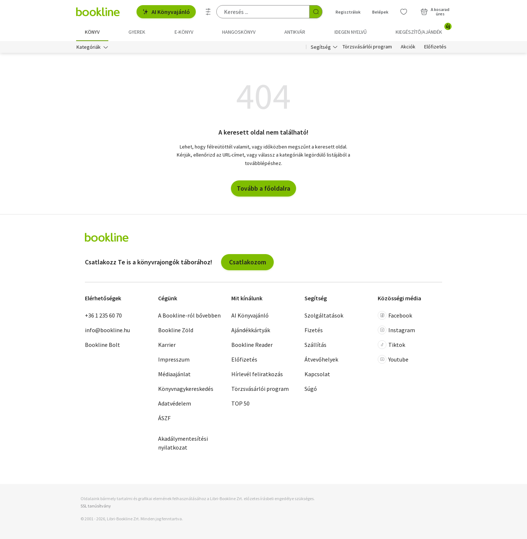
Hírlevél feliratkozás (257, 374)
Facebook (395, 315)
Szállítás (315, 345)
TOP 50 (240, 403)
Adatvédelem (174, 403)
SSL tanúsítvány (96, 506)
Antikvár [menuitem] (294, 32)
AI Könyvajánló (166, 11)
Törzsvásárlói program (367, 47)
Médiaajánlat (174, 374)
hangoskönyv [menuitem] (238, 32)
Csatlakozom (247, 262)
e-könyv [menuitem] (184, 32)
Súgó (310, 389)
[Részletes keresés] (208, 11)
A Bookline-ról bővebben (189, 315)
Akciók (408, 47)
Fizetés (313, 330)
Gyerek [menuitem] (136, 32)
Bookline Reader (252, 345)
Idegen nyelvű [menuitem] (350, 32)
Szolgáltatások (323, 315)
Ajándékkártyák (250, 330)
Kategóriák (88, 47)
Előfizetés (435, 47)
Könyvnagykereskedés (185, 389)
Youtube (393, 359)
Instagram (396, 330)
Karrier (167, 345)
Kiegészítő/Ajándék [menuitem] (423, 29)
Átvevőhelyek (321, 359)
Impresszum (174, 359)
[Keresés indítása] (315, 11)
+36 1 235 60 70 (103, 315)
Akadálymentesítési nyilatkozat (183, 443)
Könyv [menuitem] (92, 32)
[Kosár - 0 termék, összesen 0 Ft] (435, 11)
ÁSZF (164, 418)
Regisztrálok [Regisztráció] (348, 12)
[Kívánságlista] (403, 11)
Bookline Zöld (175, 330)
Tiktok (391, 345)
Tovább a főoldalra (263, 188)
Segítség (321, 47)
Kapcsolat (317, 374)
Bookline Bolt (102, 345)
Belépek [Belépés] (380, 12)
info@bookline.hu (107, 330)
